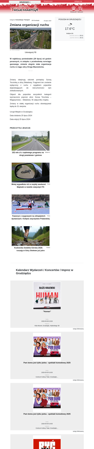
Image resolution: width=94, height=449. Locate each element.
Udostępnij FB (30, 52)
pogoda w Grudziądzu (69, 19)
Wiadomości (48, 1)
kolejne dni (69, 33)
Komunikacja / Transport (23, 20)
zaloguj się (78, 1)
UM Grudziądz (35, 20)
